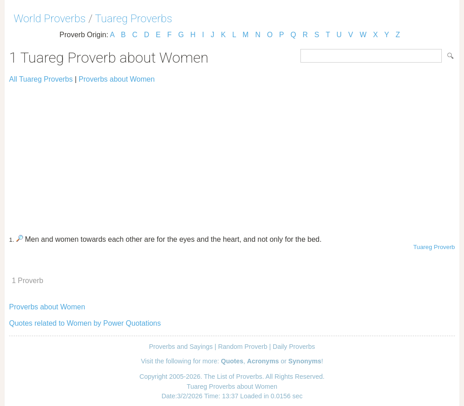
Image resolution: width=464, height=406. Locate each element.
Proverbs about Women (117, 79)
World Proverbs (50, 18)
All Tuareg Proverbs (41, 79)
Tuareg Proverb (434, 247)
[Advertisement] (232, 155)
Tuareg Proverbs (134, 18)
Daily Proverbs (294, 346)
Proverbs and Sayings (181, 346)
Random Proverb (242, 346)
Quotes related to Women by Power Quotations (85, 323)
